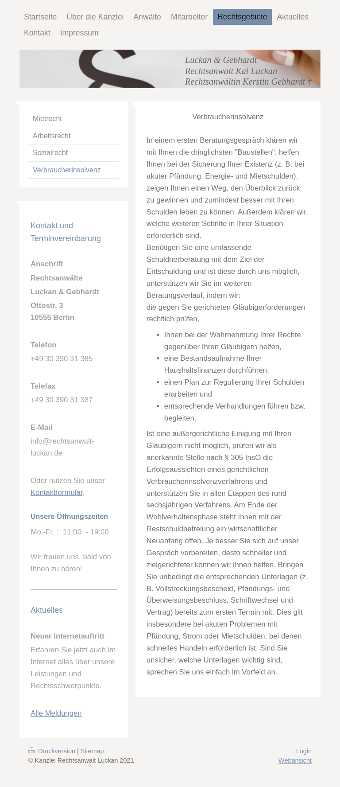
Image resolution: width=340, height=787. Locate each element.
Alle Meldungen (56, 713)
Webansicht (295, 760)
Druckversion (52, 751)
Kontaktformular (57, 492)
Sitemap (92, 751)
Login (304, 751)
